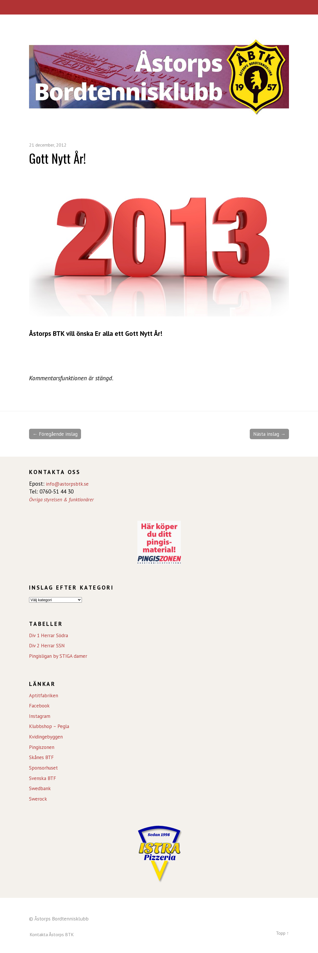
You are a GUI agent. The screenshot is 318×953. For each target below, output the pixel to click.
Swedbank (41, 789)
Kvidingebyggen (47, 737)
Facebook (40, 706)
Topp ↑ (281, 933)
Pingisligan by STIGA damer (61, 656)
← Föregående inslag (58, 434)
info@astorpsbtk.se (70, 484)
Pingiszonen (43, 747)
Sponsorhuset (45, 768)
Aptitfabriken (44, 695)
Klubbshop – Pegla (51, 726)
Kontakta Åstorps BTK (54, 935)
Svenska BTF (44, 778)
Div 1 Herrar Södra (50, 635)
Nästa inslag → (267, 434)
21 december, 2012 (50, 144)
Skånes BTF (43, 757)
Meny (159, 7)
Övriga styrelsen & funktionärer (64, 499)
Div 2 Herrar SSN (48, 646)
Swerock (39, 799)
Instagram (41, 716)
